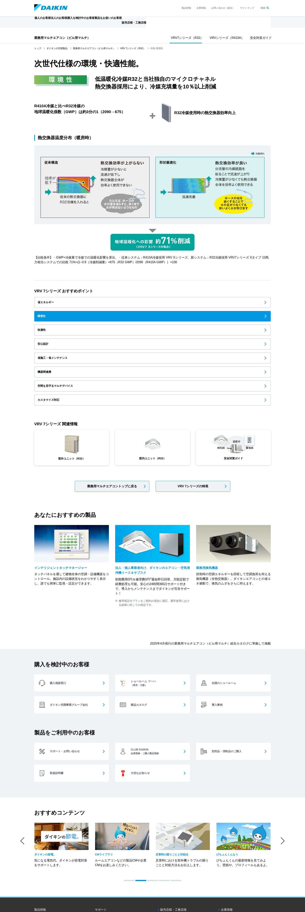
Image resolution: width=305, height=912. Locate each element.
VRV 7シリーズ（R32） (132, 48)
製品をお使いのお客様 (114, 868)
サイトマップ (247, 8)
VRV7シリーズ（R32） (186, 37)
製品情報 (186, 8)
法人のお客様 (47, 868)
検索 (263, 8)
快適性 (205, 304)
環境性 (124, 303)
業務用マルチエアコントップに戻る (112, 426)
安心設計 (45, 321)
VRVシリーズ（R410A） (225, 37)
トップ (37, 48)
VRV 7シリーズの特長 (193, 426)
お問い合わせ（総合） (223, 8)
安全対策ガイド (260, 37)
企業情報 (201, 8)
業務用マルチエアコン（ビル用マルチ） (62, 37)
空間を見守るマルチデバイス (59, 338)
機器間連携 (208, 321)
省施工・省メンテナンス (137, 321)
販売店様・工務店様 (164, 24)
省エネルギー (48, 304)
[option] (61, 788)
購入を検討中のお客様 (114, 860)
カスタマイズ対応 (132, 338)
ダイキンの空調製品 (56, 48)
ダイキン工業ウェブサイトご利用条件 (52, 886)
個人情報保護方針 (83, 886)
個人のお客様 (47, 860)
